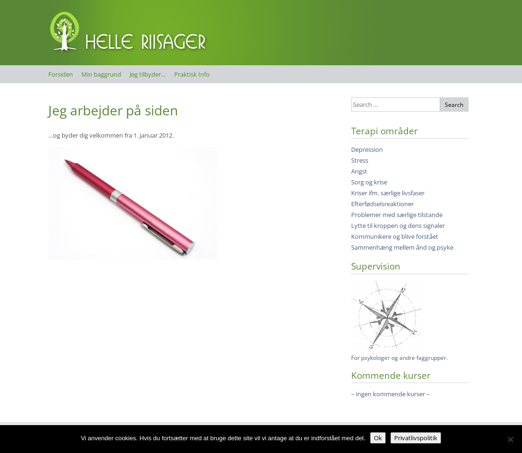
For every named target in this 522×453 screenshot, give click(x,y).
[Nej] (510, 439)
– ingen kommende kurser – (390, 394)
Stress (359, 160)
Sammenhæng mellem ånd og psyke (402, 247)
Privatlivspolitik (415, 438)
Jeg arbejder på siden (113, 110)
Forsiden (60, 74)
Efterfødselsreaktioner (382, 204)
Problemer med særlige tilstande (396, 214)
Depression (367, 149)
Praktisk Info (192, 74)
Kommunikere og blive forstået (394, 236)
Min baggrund (101, 74)
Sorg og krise (369, 182)
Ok (378, 438)
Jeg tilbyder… (148, 74)
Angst (359, 171)
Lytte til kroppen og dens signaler (398, 225)
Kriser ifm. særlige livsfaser (388, 193)
